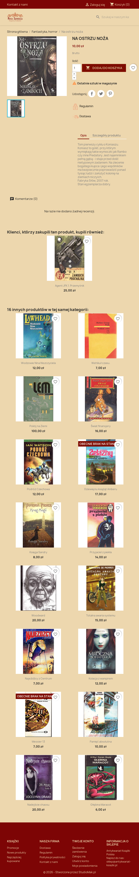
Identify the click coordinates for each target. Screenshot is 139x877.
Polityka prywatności (52, 857)
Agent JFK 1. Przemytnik (69, 285)
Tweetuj (101, 93)
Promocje (13, 848)
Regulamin (46, 852)
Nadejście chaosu (38, 804)
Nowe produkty (16, 852)
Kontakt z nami (17, 5)
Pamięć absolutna (101, 741)
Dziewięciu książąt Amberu (100, 489)
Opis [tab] (83, 135)
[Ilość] (76, 68)
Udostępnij (91, 93)
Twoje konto (83, 841)
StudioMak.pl (87, 872)
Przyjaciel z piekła (101, 552)
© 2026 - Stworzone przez (61, 872)
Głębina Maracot (100, 804)
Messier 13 (38, 741)
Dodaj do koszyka (104, 68)
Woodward (38, 615)
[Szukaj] (113, 17)
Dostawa (68, 17)
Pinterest (110, 93)
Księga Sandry (38, 552)
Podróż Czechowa (38, 489)
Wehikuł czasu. (100, 363)
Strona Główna (45, 17)
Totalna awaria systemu (100, 615)
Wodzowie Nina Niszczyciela (38, 363)
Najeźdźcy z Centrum (38, 678)
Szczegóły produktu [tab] (106, 135)
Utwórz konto (80, 861)
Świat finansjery (101, 426)
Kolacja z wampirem (101, 678)
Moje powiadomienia (84, 865)
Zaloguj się (79, 856)
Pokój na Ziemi (38, 426)
